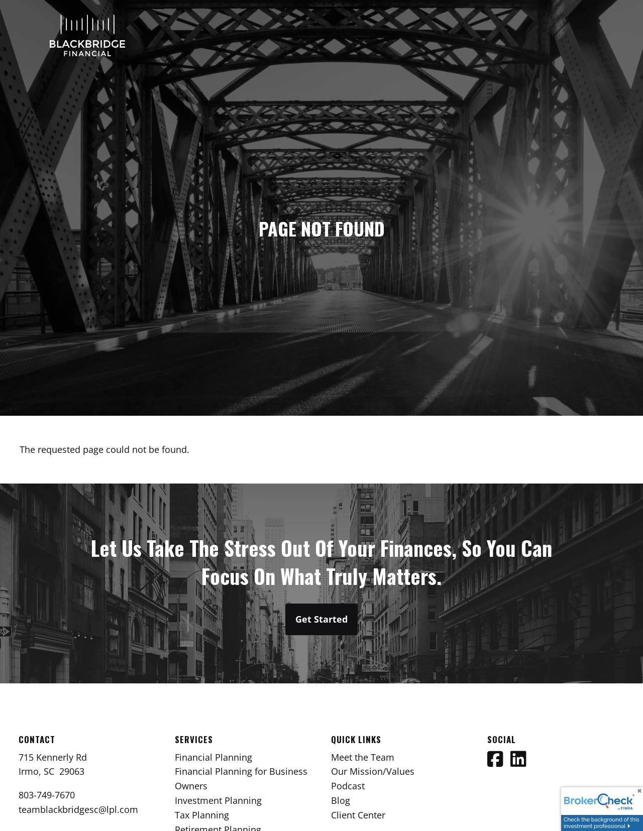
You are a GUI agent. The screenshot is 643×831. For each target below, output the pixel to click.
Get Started (321, 619)
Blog (340, 800)
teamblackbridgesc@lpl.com (78, 809)
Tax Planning (202, 815)
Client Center (358, 815)
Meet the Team (362, 757)
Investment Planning (218, 800)
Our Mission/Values (372, 771)
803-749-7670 (47, 795)
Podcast (348, 786)
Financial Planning (213, 757)
